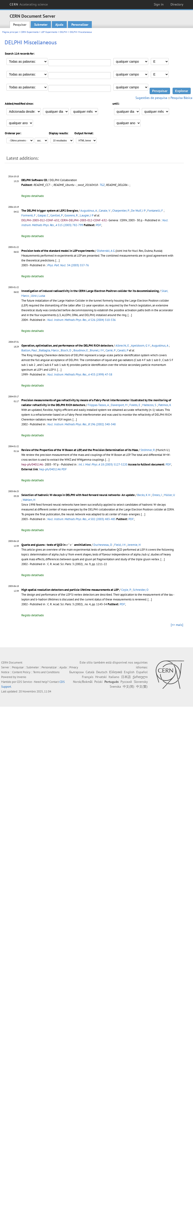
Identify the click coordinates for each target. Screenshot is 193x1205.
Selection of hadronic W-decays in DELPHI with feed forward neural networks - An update (78, 495)
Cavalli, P (122, 350)
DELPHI (63, 32)
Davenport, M (119, 405)
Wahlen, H (29, 500)
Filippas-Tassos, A (98, 405)
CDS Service (24, 682)
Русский (126, 682)
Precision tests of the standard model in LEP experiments (57, 251)
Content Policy (21, 672)
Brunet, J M (96, 350)
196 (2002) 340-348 (81, 424)
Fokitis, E (134, 405)
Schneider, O (140, 590)
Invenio (21, 677)
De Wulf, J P (138, 211)
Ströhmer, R (147, 450)
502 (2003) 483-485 (81, 519)
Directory (177, 4)
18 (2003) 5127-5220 (102, 464)
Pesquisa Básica (181, 98)
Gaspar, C (43, 215)
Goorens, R (71, 215)
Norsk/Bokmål (82, 682)
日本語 (126, 677)
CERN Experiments (30, 32)
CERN (29, 4)
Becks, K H (143, 495)
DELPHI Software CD (34, 180)
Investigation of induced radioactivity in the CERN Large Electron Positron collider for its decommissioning (90, 291)
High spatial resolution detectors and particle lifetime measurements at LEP (70, 590)
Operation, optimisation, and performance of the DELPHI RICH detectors (67, 345)
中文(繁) (142, 686)
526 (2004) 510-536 (81, 320)
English (129, 672)
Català (90, 672)
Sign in (159, 4)
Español (142, 672)
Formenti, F (28, 215)
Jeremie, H (134, 545)
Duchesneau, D (102, 545)
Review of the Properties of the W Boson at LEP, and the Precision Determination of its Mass (79, 450)
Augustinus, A (88, 211)
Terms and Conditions (46, 672)
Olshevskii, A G (106, 251)
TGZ (102, 185)
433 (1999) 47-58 (79, 374)
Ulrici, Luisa (38, 296)
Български (76, 672)
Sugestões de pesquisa (151, 98)
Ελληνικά (115, 672)
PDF (98, 225)
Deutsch (101, 672)
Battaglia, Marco (49, 350)
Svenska (115, 686)
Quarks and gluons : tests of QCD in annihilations (56, 545)
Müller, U (169, 495)
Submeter (41, 24)
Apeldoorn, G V (140, 345)
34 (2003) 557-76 (68, 265)
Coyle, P (126, 590)
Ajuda (59, 24)
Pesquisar (19, 24)
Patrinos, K (164, 405)
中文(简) (128, 686)
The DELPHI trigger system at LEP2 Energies (49, 211)
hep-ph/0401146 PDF (53, 469)
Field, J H (120, 545)
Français (87, 677)
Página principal (10, 32)
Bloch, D (66, 350)
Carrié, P (110, 350)
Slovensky (141, 682)
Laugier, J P (86, 215)
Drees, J (157, 495)
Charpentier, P (120, 211)
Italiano (114, 677)
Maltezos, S (149, 405)
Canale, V (104, 211)
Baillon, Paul (29, 350)
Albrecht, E (122, 345)
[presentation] (69, 544)
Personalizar (79, 24)
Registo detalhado (32, 196)
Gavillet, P (56, 215)
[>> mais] (177, 625)
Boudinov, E (80, 350)
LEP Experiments (49, 32)
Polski (98, 682)
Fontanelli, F (155, 211)
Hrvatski (101, 677)
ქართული (140, 677)
